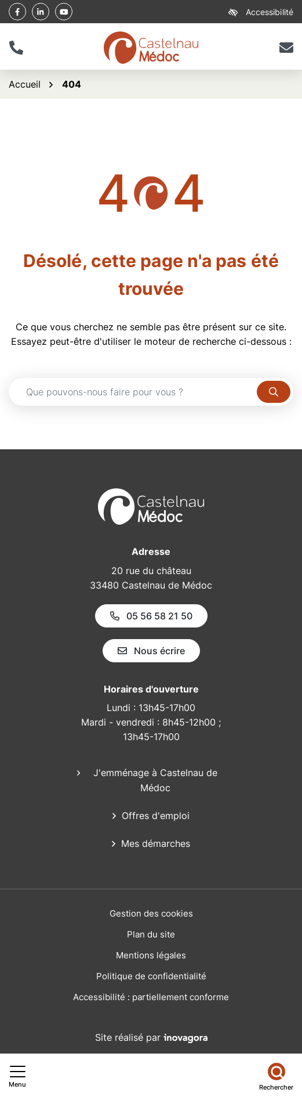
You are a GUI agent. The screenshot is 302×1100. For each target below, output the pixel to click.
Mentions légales (151, 955)
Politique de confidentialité (151, 976)
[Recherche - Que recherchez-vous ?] (133, 392)
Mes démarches (155, 843)
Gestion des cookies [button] (151, 913)
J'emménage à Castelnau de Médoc (155, 780)
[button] (16, 48)
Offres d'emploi (156, 815)
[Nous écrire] (286, 48)
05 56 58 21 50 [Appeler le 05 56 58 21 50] (151, 616)
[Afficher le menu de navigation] (17, 1077)
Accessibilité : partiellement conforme (151, 996)
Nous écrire (151, 651)
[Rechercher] (276, 1077)
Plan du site (151, 934)
